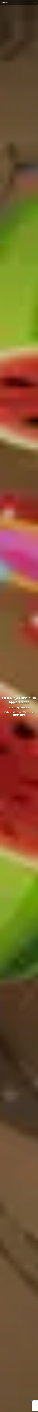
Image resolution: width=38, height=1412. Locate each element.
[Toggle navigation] (35, 2)
